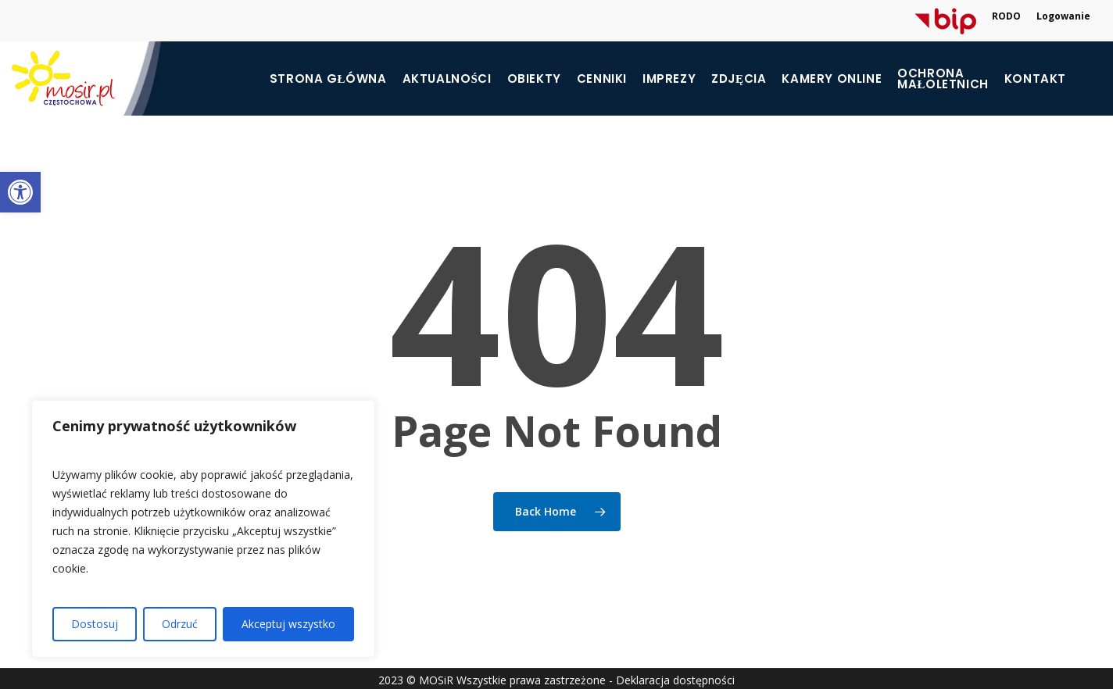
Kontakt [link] (1035, 78)
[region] (203, 529)
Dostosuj (94, 623)
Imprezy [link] (669, 78)
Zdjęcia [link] (738, 78)
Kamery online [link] (832, 78)
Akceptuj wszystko (288, 623)
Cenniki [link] (602, 78)
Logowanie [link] (1063, 16)
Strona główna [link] (328, 78)
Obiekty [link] (534, 78)
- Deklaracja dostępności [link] (672, 680)
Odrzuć (180, 623)
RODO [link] (1006, 16)
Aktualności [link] (447, 78)
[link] (20, 192)
